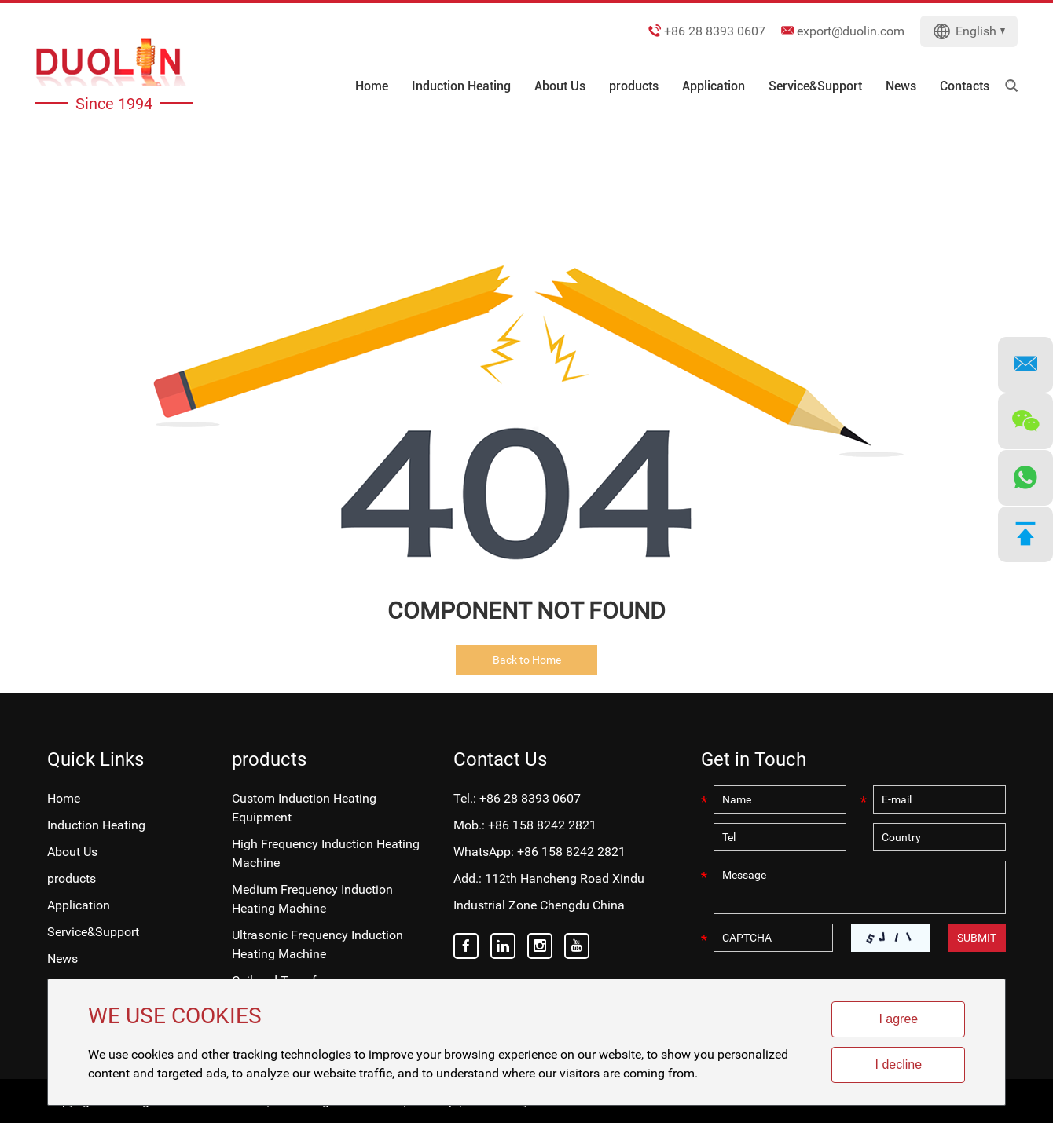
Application (713, 86)
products (634, 86)
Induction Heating (461, 86)
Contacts (964, 86)
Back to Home (527, 659)
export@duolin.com (850, 31)
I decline (899, 1064)
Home (371, 86)
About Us (559, 86)
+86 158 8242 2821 (571, 851)
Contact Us (500, 759)
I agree (898, 1019)
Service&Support (815, 86)
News (901, 86)
